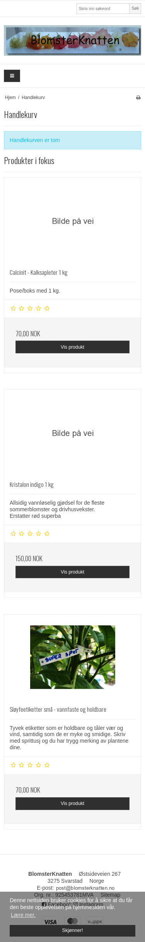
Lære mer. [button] (23, 915)
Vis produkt (72, 347)
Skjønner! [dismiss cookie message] (72, 930)
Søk (135, 8)
